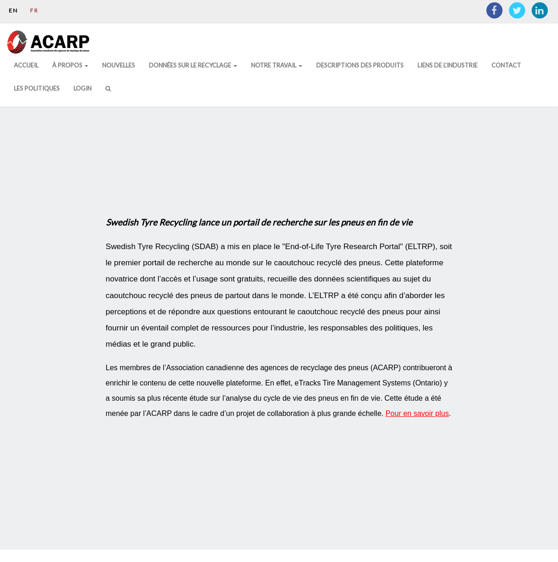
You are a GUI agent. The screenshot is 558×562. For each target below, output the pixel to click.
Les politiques (37, 88)
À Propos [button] (70, 65)
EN (13, 10)
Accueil (26, 65)
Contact (506, 65)
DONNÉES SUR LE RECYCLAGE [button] (193, 65)
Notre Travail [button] (276, 65)
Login (83, 88)
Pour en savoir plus (417, 413)
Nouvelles (118, 65)
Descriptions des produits (360, 65)
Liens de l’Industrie (447, 65)
